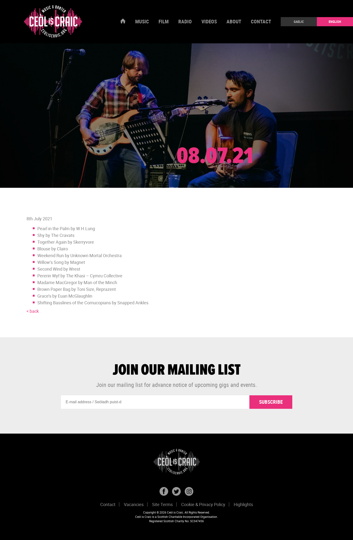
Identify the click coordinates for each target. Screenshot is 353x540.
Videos (209, 21)
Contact (261, 21)
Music (142, 21)
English (335, 21)
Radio (185, 21)
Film (164, 21)
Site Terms (162, 504)
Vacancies (134, 504)
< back (33, 311)
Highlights (243, 504)
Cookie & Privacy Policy (203, 504)
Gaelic (299, 21)
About (233, 21)
